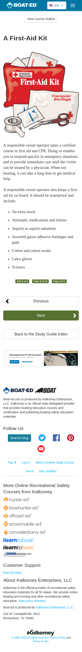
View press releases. (32, 601)
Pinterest (70, 437)
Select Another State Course (54, 462)
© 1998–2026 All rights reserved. (30, 637)
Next (41, 315)
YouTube (41, 448)
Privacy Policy (58, 637)
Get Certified (47, 471)
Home (30, 471)
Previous (41, 301)
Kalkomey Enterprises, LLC (54, 607)
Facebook (56, 437)
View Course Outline (41, 19)
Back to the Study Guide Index (41, 334)
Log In (26, 462)
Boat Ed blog (19, 438)
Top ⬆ (12, 462)
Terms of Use (40, 641)
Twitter (41, 437)
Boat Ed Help (12, 572)
